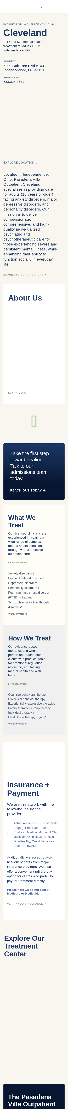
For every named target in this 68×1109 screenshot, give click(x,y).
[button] (34, 421)
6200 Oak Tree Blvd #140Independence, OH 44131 (23, 68)
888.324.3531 (13, 81)
